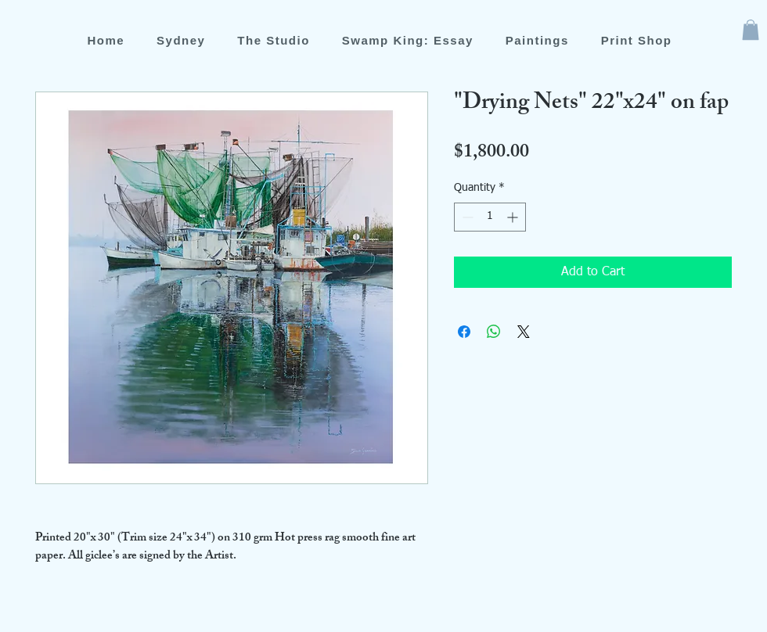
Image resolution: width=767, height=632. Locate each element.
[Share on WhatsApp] (493, 331)
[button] (750, 30)
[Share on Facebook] (464, 331)
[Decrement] (466, 217)
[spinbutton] (490, 217)
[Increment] (514, 217)
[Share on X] (523, 331)
